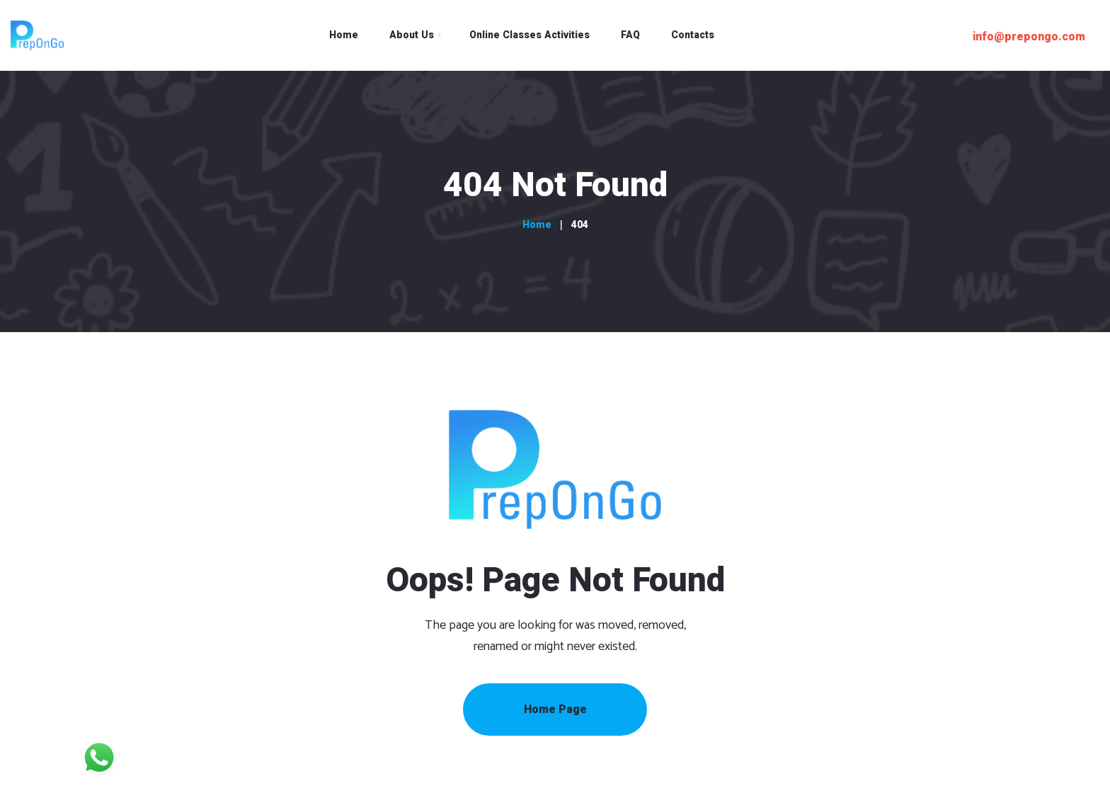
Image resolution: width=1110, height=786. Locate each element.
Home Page (555, 709)
